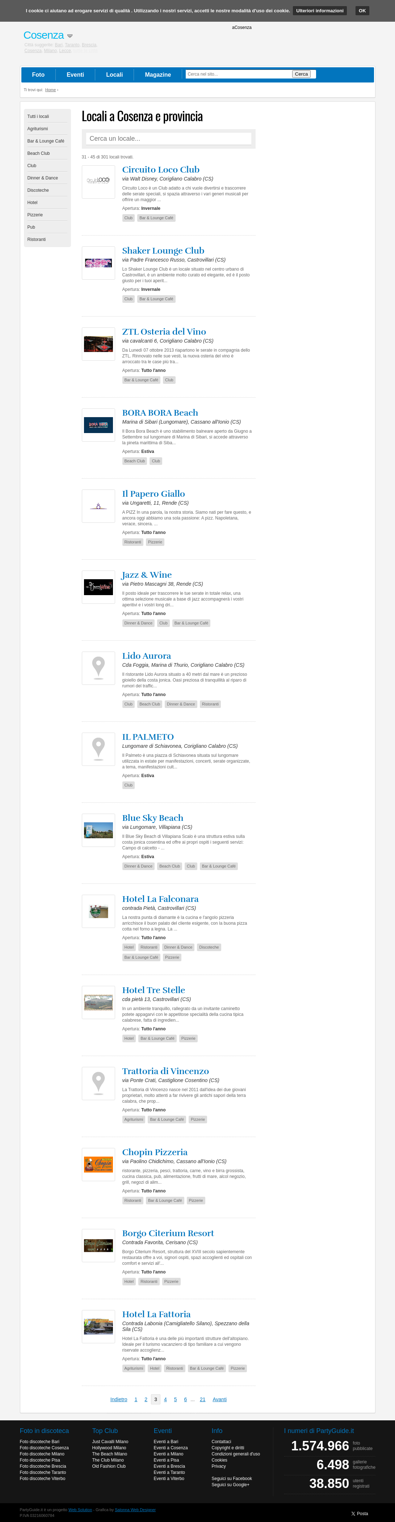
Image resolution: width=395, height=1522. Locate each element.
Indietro (118, 1399)
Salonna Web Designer (135, 1510)
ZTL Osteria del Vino (164, 331)
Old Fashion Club (109, 1466)
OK (362, 10)
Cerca (301, 74)
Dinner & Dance (43, 178)
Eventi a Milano (169, 1454)
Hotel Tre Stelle (153, 990)
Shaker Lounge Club (163, 250)
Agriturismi (38, 128)
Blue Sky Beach (153, 818)
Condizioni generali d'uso (236, 1454)
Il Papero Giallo (153, 493)
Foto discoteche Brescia (43, 1466)
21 (203, 1399)
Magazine (158, 75)
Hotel (33, 202)
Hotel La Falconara (160, 899)
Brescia (89, 44)
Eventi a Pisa (166, 1460)
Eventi (75, 75)
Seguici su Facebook (232, 1478)
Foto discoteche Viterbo (43, 1478)
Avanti (220, 1399)
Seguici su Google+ (230, 1484)
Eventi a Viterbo (169, 1478)
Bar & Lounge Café (46, 141)
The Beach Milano (109, 1454)
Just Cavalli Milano (110, 1441)
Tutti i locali (38, 116)
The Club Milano (108, 1460)
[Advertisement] (317, 217)
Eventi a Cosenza (171, 1447)
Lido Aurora (146, 655)
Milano (50, 50)
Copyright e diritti (228, 1447)
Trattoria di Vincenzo (165, 1071)
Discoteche (38, 190)
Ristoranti (37, 239)
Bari (59, 44)
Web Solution (80, 1510)
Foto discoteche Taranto (43, 1472)
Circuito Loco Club (161, 169)
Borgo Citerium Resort (168, 1233)
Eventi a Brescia (169, 1466)
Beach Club (39, 153)
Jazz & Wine (147, 574)
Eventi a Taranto (169, 1472)
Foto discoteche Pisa (40, 1460)
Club (32, 165)
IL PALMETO (148, 737)
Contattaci (221, 1441)
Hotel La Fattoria (156, 1314)
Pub (31, 227)
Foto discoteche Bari (39, 1441)
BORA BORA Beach (160, 412)
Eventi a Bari (166, 1441)
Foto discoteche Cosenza (44, 1447)
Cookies (219, 1460)
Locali (114, 75)
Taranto (72, 44)
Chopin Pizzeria (155, 1152)
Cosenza (33, 50)
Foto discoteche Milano (42, 1454)
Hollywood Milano (109, 1447)
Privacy (219, 1466)
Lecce (65, 50)
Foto (38, 75)
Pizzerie (35, 214)
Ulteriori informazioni (320, 10)
